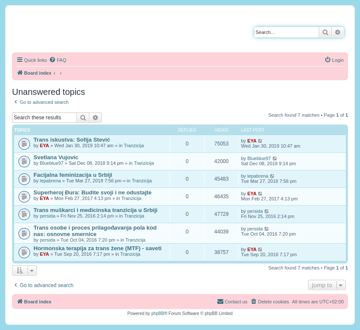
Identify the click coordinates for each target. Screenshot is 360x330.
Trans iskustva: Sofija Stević (72, 139)
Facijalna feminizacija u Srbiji (73, 175)
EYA (44, 145)
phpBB (157, 313)
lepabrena (50, 180)
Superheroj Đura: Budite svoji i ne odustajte (93, 192)
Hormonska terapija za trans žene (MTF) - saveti (98, 248)
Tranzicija (134, 145)
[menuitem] (57, 60)
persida (47, 215)
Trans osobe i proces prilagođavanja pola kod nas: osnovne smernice (95, 230)
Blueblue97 (52, 163)
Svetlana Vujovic (56, 157)
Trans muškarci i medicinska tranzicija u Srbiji (96, 210)
